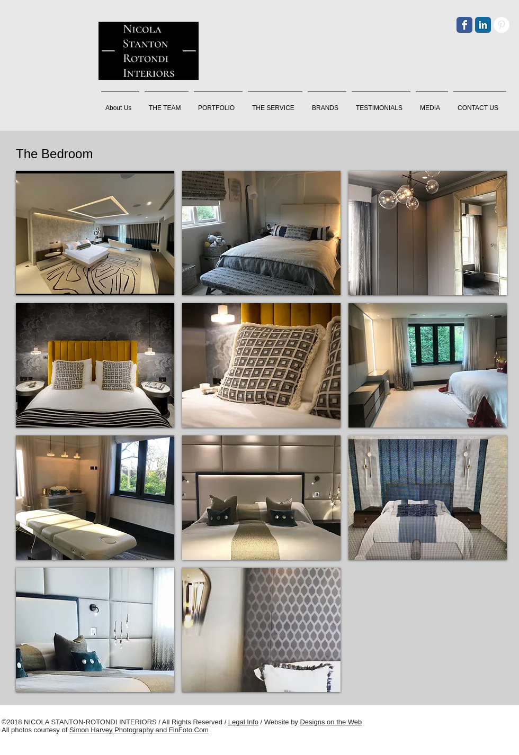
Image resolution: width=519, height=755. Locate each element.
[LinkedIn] (483, 25)
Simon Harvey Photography (111, 730)
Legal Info (243, 722)
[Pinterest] (501, 25)
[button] (166, 103)
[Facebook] (464, 25)
